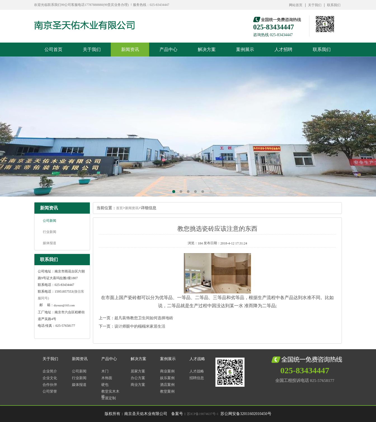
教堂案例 (167, 391)
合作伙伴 (50, 385)
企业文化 (50, 378)
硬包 (105, 385)
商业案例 (167, 371)
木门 (105, 371)
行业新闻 (49, 232)
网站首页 (295, 5)
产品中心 (168, 49)
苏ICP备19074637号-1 (202, 414)
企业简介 (50, 371)
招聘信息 (196, 378)
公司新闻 (49, 221)
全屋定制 (108, 398)
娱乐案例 (167, 378)
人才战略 (197, 359)
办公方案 (138, 378)
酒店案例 (167, 385)
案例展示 (245, 49)
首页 (119, 208)
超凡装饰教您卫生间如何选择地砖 (143, 318)
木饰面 (106, 378)
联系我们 (333, 5)
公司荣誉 (50, 391)
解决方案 (207, 49)
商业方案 (138, 385)
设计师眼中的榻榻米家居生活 (139, 326)
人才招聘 (283, 49)
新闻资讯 (130, 49)
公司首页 (53, 49)
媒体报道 (49, 243)
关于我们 (314, 5)
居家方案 (138, 371)
